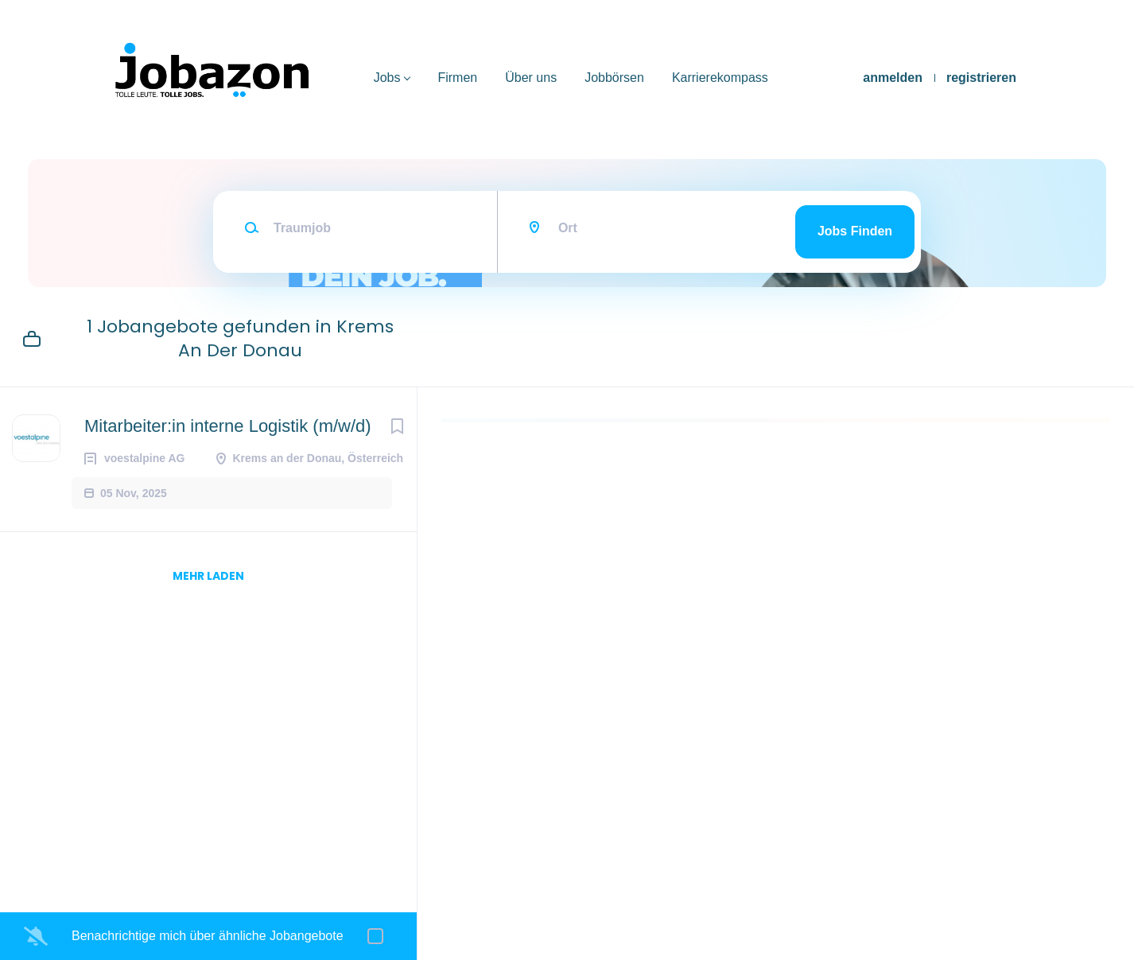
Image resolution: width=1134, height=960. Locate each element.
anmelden (892, 77)
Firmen (457, 77)
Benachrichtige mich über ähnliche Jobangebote (208, 936)
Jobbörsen (614, 77)
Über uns (531, 77)
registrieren (981, 77)
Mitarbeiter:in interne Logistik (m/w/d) (227, 426)
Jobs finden (854, 231)
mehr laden (208, 576)
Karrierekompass (720, 77)
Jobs (387, 77)
